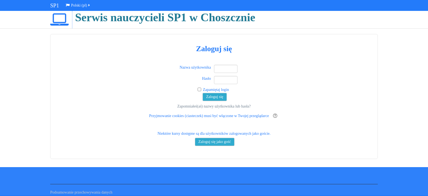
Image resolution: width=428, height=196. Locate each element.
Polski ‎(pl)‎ (78, 5)
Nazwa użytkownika (195, 67)
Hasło (206, 78)
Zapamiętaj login (216, 90)
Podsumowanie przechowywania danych (81, 192)
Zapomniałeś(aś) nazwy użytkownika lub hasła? (214, 106)
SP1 (54, 5)
